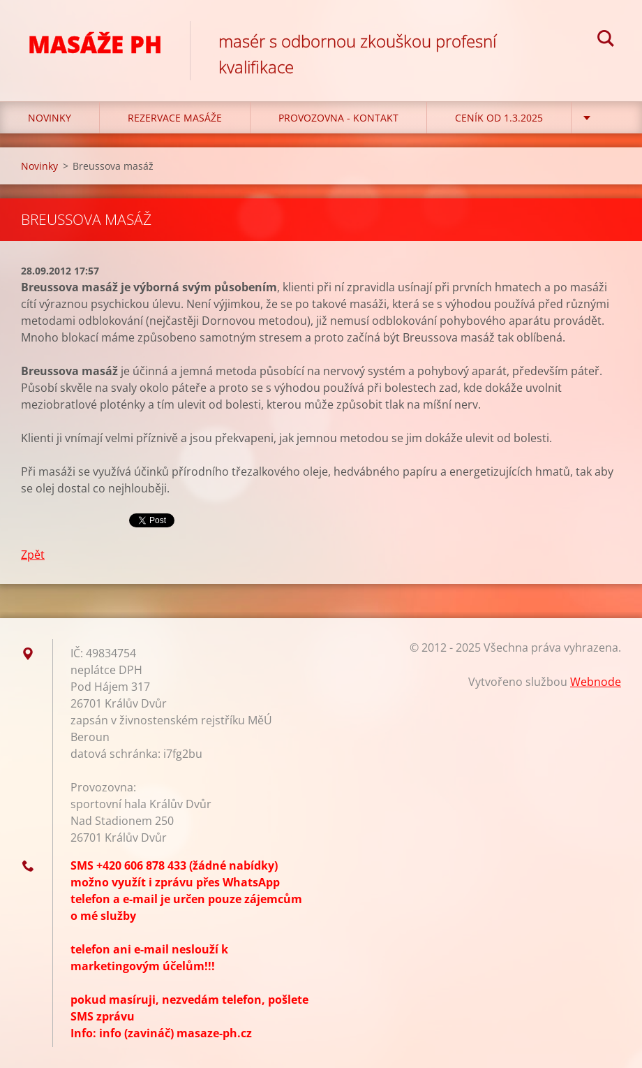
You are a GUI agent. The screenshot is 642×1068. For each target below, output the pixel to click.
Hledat (605, 40)
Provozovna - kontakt (338, 117)
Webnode (595, 681)
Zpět (33, 554)
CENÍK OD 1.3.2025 (499, 117)
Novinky (49, 117)
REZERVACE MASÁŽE (175, 117)
